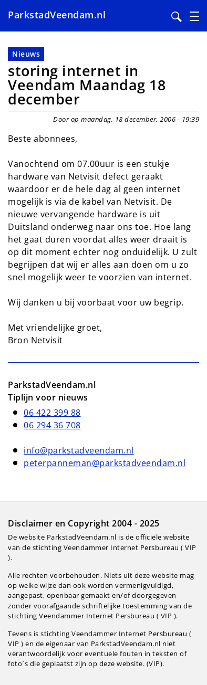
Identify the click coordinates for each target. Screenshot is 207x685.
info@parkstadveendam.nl (79, 450)
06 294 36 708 (52, 425)
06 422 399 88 (52, 412)
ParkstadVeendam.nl (57, 14)
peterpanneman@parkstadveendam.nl (104, 463)
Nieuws (26, 54)
